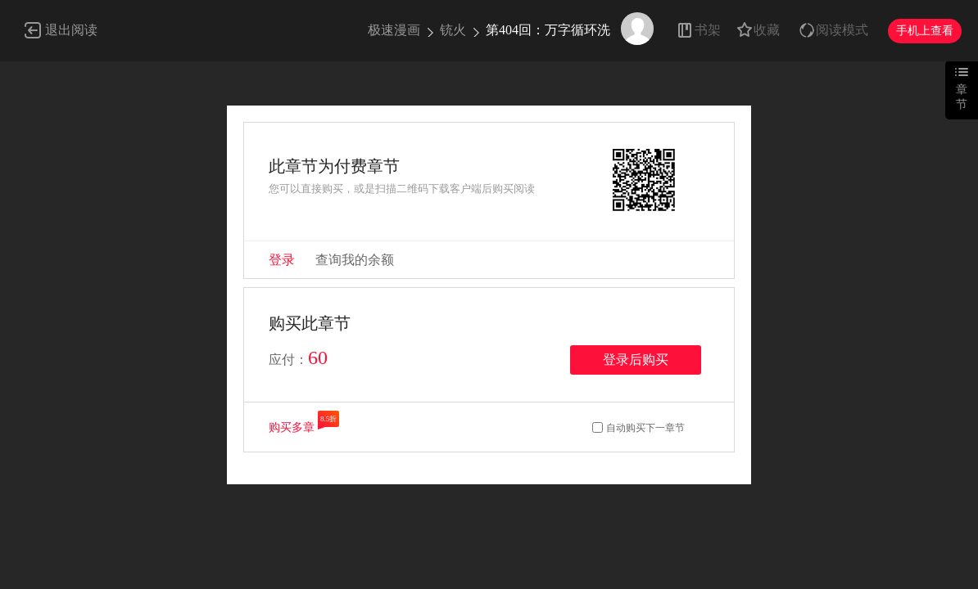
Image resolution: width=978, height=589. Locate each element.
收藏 (767, 30)
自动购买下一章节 (645, 428)
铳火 (453, 30)
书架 (708, 30)
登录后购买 (635, 359)
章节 (961, 96)
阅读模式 (842, 30)
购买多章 (292, 427)
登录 (282, 260)
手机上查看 (924, 31)
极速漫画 (394, 30)
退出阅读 (71, 30)
